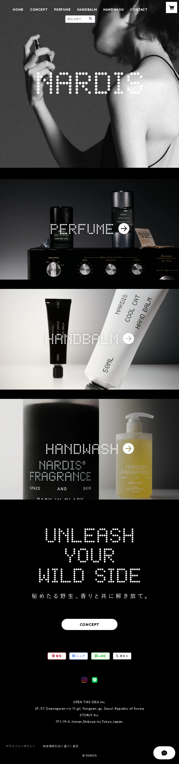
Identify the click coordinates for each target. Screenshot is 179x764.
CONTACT (139, 9)
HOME (18, 9)
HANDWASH (113, 9)
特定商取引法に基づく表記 (61, 746)
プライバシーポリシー (20, 746)
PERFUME (62, 9)
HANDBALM (87, 9)
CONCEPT (39, 9)
